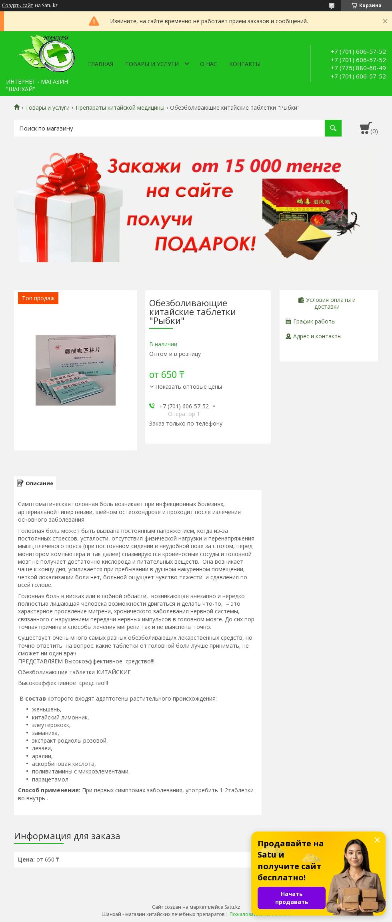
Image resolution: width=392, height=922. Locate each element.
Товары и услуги (152, 64)
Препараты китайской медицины (120, 107)
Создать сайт (17, 5)
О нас (208, 64)
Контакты (244, 64)
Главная (100, 64)
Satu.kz (232, 907)
